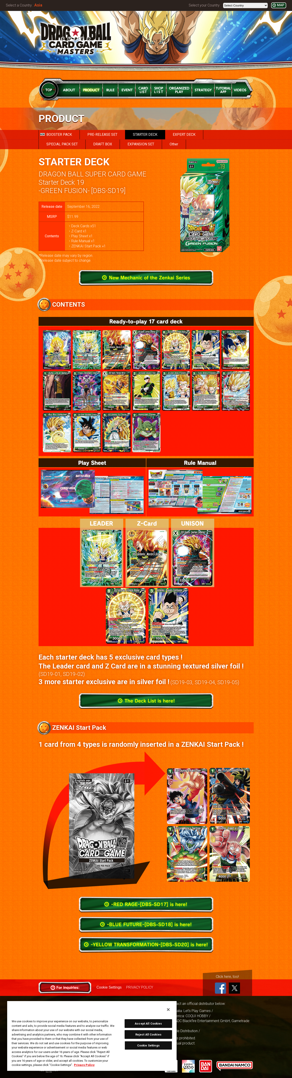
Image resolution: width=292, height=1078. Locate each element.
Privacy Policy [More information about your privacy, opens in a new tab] (84, 1065)
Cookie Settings (109, 987)
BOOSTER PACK (56, 134)
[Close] (168, 1009)
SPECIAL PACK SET (62, 144)
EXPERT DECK (184, 134)
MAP (280, 5)
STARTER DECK (145, 134)
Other (174, 144)
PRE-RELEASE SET (102, 134)
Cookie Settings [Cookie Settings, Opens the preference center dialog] (148, 1045)
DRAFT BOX (102, 144)
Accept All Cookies (148, 1023)
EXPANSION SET (141, 144)
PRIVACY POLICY (139, 987)
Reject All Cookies (148, 1034)
